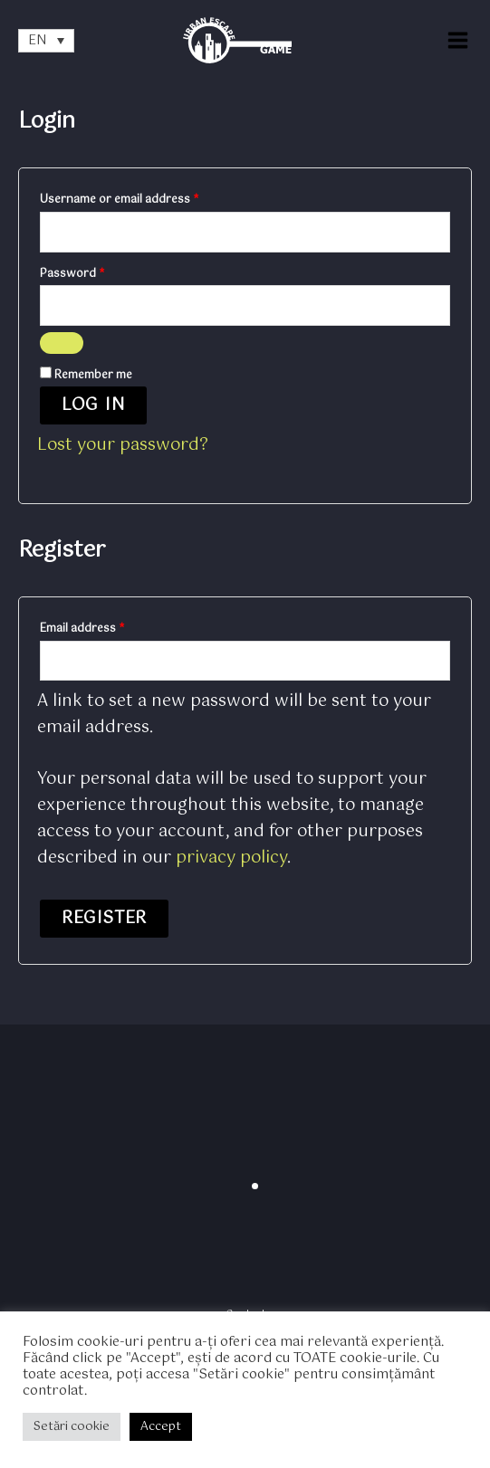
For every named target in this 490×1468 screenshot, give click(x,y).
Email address (106, 628)
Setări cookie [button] (72, 1426)
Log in (93, 405)
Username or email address (143, 199)
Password (96, 273)
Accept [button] (160, 1426)
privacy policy (231, 858)
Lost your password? (122, 445)
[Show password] (61, 343)
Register (104, 918)
